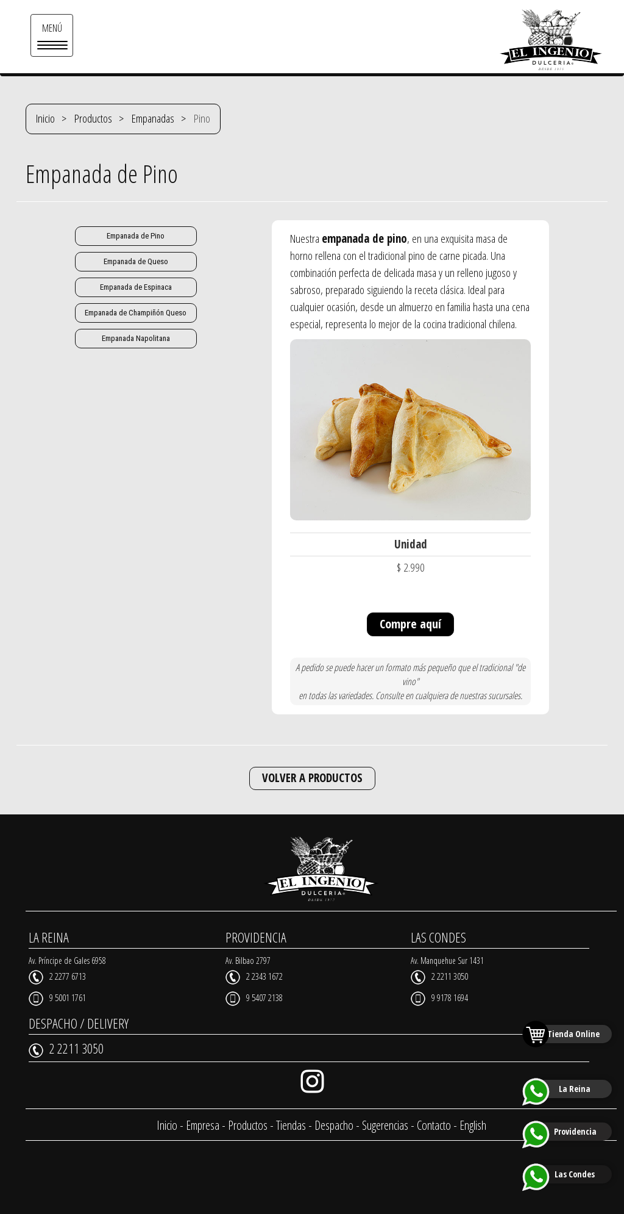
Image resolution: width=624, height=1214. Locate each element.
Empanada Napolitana (136, 338)
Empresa (202, 1125)
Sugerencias (385, 1125)
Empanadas (153, 118)
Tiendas (291, 1125)
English (472, 1125)
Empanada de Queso (136, 261)
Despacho (333, 1125)
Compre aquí (410, 624)
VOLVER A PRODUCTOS (312, 778)
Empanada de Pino (136, 235)
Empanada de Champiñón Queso (135, 312)
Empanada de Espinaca (136, 287)
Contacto (434, 1125)
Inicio (45, 118)
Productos (93, 118)
